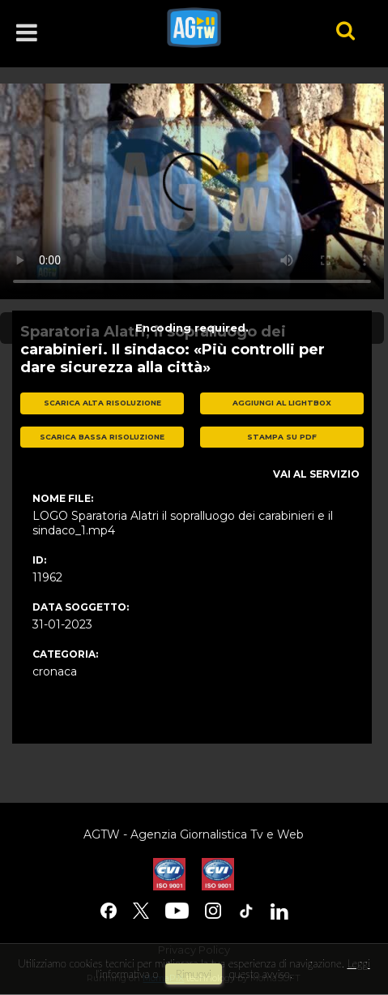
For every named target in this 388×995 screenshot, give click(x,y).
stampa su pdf (282, 436)
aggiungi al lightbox (281, 402)
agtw (229, 27)
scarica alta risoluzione (102, 402)
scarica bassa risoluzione (102, 436)
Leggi (358, 963)
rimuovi (193, 973)
